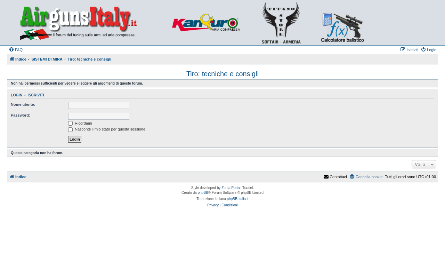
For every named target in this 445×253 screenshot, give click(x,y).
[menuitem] (16, 50)
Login (16, 95)
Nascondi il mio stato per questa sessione (106, 129)
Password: (20, 115)
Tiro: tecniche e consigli (222, 74)
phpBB (203, 193)
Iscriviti (36, 95)
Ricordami (80, 123)
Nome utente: (23, 104)
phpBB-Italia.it (238, 199)
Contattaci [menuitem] (335, 177)
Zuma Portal (230, 188)
